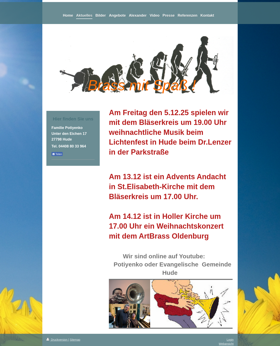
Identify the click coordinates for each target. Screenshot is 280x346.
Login (230, 339)
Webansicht (226, 343)
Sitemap (75, 339)
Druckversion (57, 339)
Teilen (57, 154)
